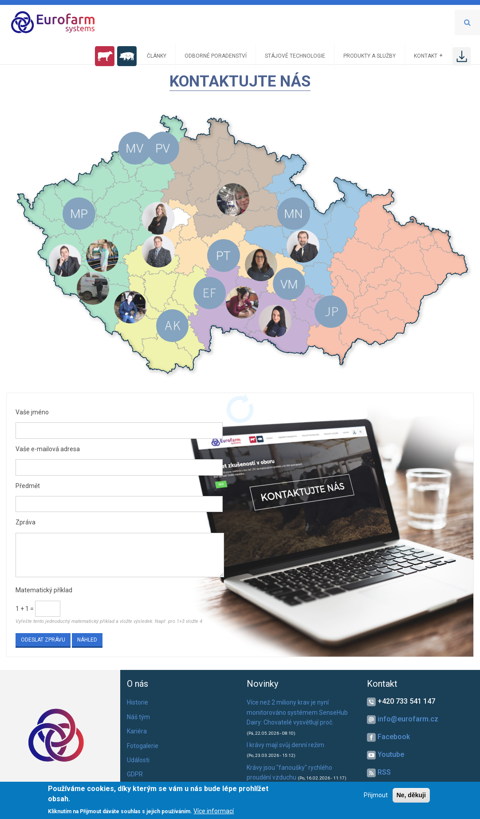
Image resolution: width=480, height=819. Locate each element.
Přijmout (376, 795)
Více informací (213, 811)
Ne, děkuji (411, 795)
